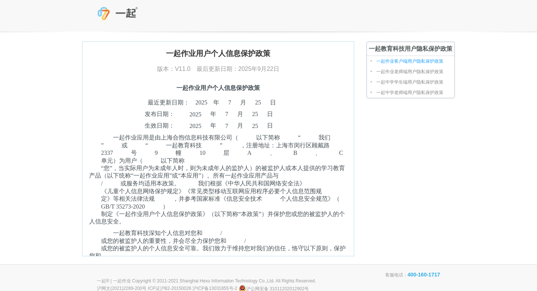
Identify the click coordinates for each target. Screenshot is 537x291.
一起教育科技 (119, 15)
